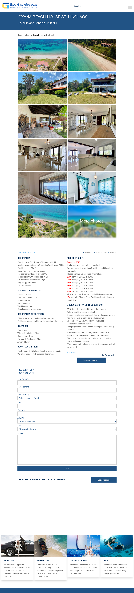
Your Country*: (67, 396)
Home (19, 35)
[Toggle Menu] (130, 7)
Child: (67, 427)
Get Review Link (108, 355)
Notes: (67, 449)
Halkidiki (27, 35)
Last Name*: (67, 388)
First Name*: (67, 381)
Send (67, 468)
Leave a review (91, 360)
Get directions (103, 480)
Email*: (67, 404)
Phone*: (67, 412)
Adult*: (67, 419)
